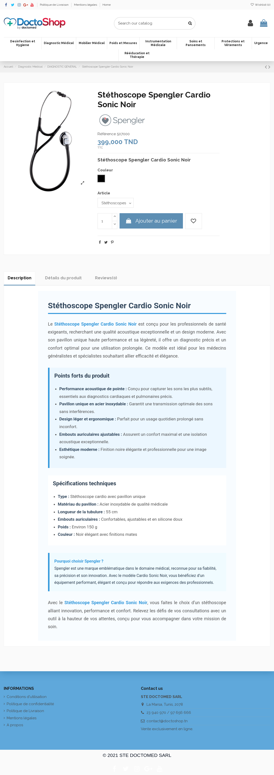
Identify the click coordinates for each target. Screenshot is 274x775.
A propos (15, 725)
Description (19, 278)
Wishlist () (260, 4)
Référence (107, 134)
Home (106, 4)
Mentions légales (86, 4)
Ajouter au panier (151, 221)
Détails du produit (63, 278)
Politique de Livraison (54, 4)
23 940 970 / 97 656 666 (169, 712)
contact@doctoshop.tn (167, 721)
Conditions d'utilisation (27, 697)
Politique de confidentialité (30, 704)
